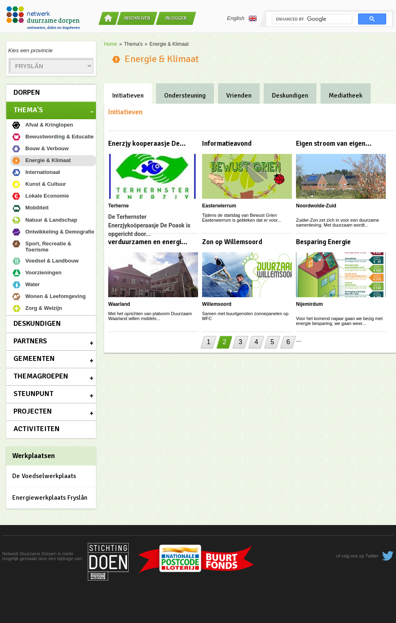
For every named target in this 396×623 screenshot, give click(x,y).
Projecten (32, 411)
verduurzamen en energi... (147, 242)
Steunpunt (33, 393)
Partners (30, 340)
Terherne (118, 206)
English (242, 18)
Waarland (119, 304)
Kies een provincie (30, 50)
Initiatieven (128, 95)
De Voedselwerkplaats (44, 476)
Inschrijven (137, 18)
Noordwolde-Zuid (316, 206)
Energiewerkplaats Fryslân (49, 498)
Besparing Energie (323, 242)
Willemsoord (216, 304)
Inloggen (176, 18)
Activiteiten (36, 428)
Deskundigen (37, 323)
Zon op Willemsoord (232, 242)
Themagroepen (40, 376)
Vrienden (238, 95)
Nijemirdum (309, 304)
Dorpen (26, 92)
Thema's (28, 109)
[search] (311, 19)
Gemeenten (34, 358)
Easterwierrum (219, 206)
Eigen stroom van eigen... (334, 143)
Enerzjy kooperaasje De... (147, 143)
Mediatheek (346, 95)
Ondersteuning (185, 95)
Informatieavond (226, 143)
